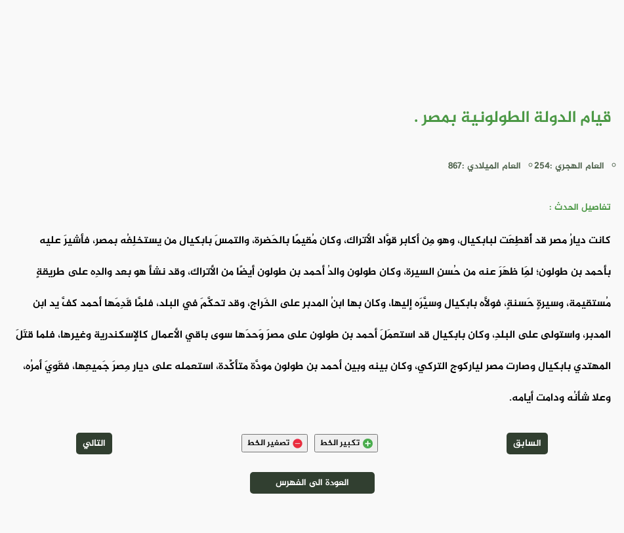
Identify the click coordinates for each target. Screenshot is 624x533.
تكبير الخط (346, 443)
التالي (94, 443)
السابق (527, 443)
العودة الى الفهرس (312, 482)
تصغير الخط (274, 443)
